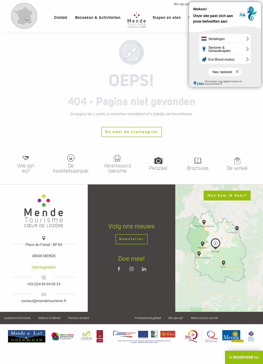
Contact (243, 4)
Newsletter (131, 239)
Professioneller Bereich (214, 4)
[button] (246, 17)
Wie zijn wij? (182, 4)
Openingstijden (44, 267)
